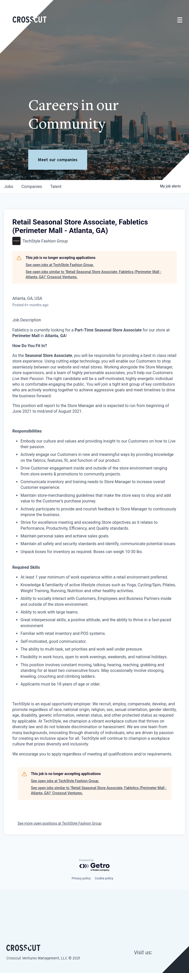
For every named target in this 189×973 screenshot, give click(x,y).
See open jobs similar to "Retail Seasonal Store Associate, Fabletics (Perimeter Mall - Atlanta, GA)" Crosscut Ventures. (93, 274)
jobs (8, 186)
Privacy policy (81, 878)
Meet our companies (57, 159)
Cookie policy (104, 878)
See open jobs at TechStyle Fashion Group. (60, 265)
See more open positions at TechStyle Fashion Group (60, 823)
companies (31, 186)
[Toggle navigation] (180, 20)
